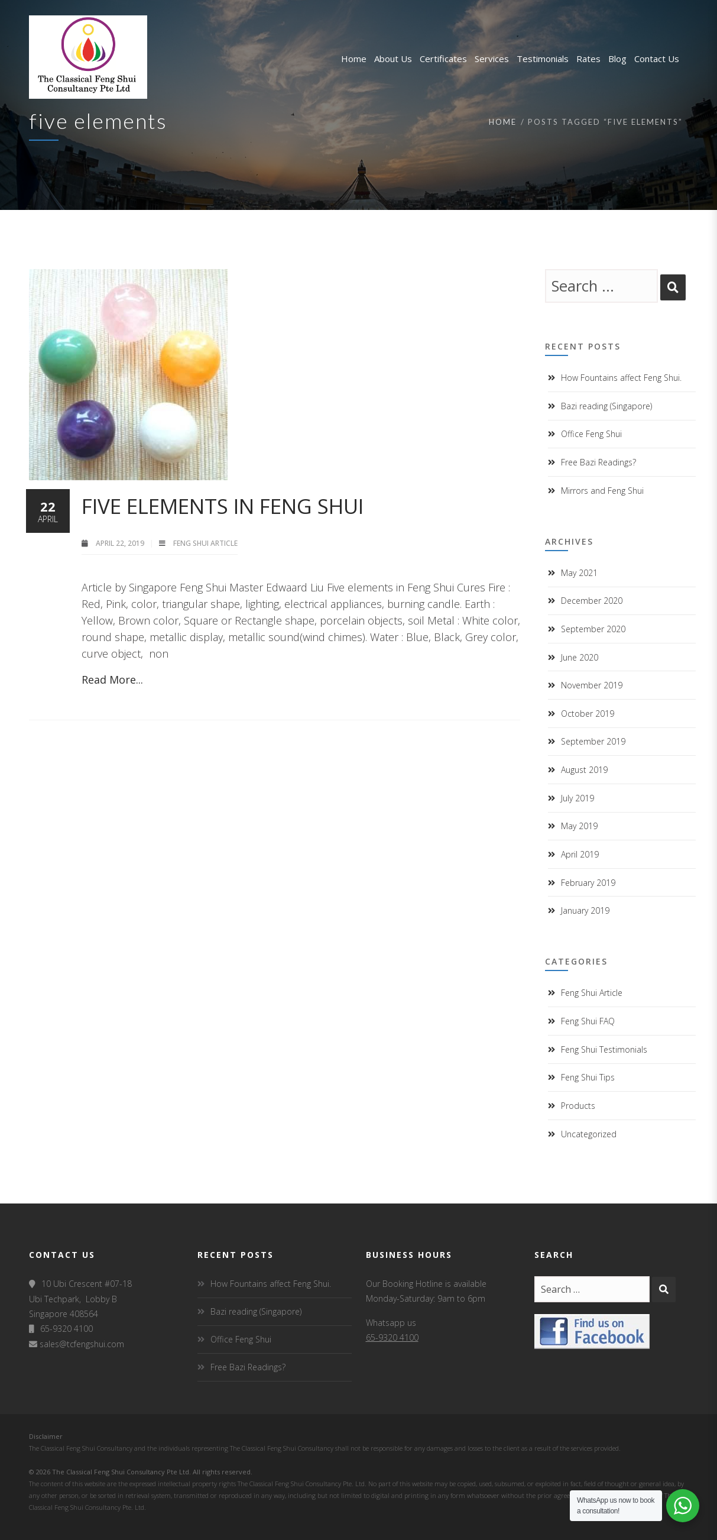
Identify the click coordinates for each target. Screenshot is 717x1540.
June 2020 (579, 657)
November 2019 (591, 685)
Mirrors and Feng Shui (602, 490)
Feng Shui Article (205, 543)
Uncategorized (589, 1134)
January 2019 (585, 910)
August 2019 (584, 769)
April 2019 (580, 854)
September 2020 (593, 629)
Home (503, 122)
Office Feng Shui (591, 433)
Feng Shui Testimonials (604, 1049)
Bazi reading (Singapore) (606, 406)
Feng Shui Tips (588, 1077)
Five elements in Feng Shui (223, 506)
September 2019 (593, 741)
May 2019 (579, 826)
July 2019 (577, 798)
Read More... (112, 679)
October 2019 (587, 713)
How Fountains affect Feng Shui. (621, 377)
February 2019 (588, 882)
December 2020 (591, 600)
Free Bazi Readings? (598, 462)
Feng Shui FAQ (588, 1021)
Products (578, 1105)
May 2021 (579, 572)
